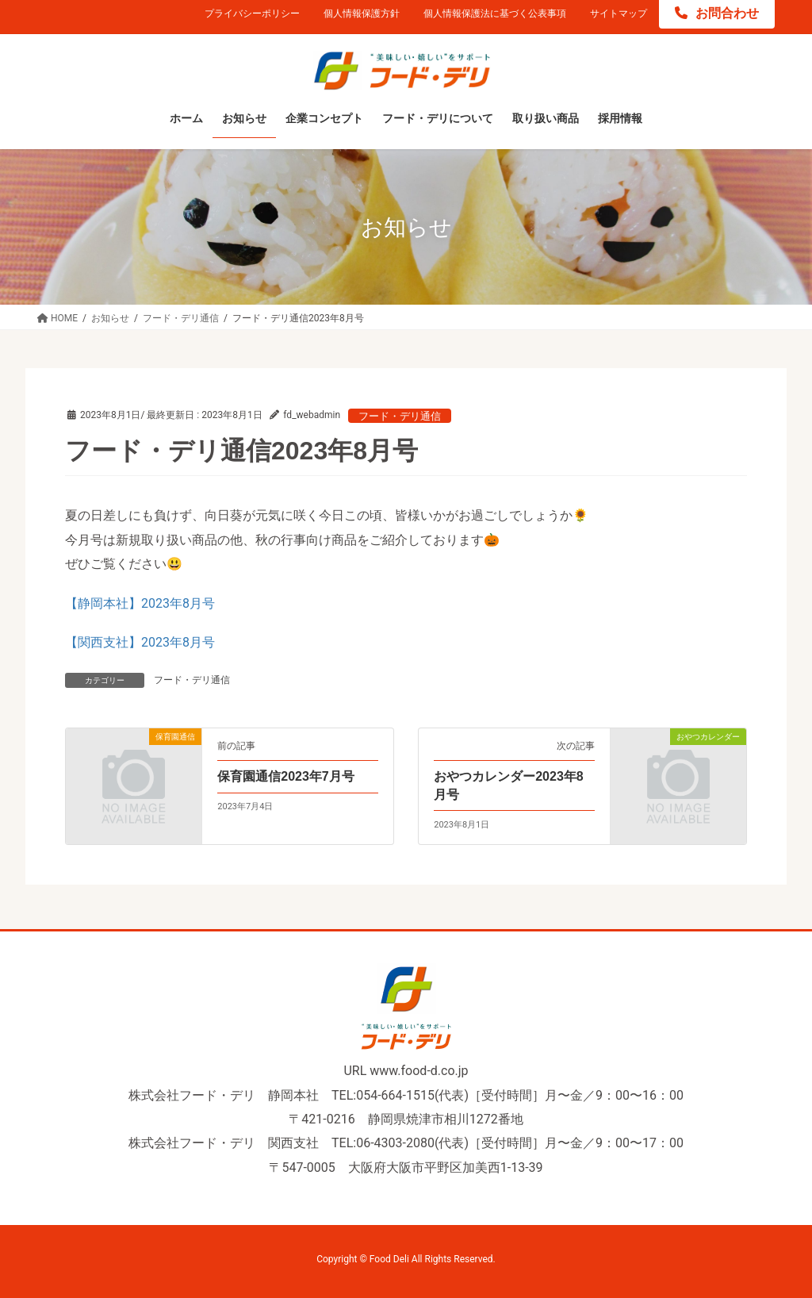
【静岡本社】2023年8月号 (140, 603)
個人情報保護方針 (362, 13)
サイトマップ (618, 13)
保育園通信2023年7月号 (285, 776)
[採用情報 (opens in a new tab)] (620, 119)
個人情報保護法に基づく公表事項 (494, 13)
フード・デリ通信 (399, 416)
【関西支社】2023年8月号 (140, 642)
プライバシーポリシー (252, 13)
